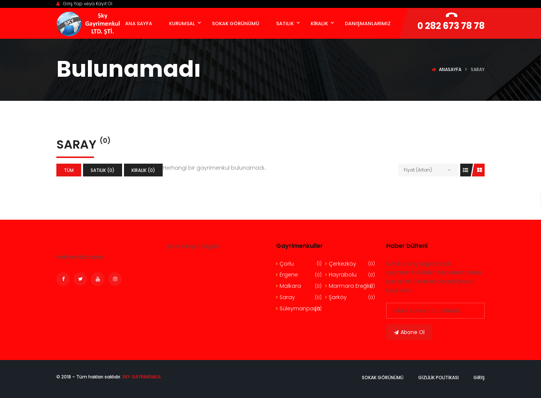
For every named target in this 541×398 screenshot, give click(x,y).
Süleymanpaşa (299, 309)
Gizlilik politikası (438, 377)
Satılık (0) (103, 170)
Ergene (299, 275)
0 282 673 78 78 (451, 26)
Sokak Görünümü (382, 377)
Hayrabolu (350, 275)
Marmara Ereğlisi (350, 286)
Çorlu (299, 264)
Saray (299, 297)
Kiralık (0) (143, 170)
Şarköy (350, 297)
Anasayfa (450, 69)
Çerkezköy (350, 264)
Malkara (299, 286)
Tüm (69, 170)
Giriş (479, 377)
